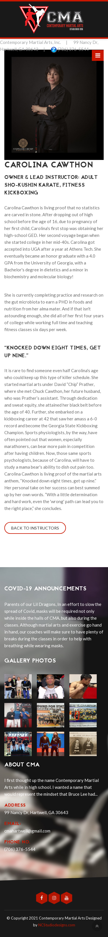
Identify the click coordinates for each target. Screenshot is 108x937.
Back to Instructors (35, 528)
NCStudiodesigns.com (56, 925)
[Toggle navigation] (98, 55)
